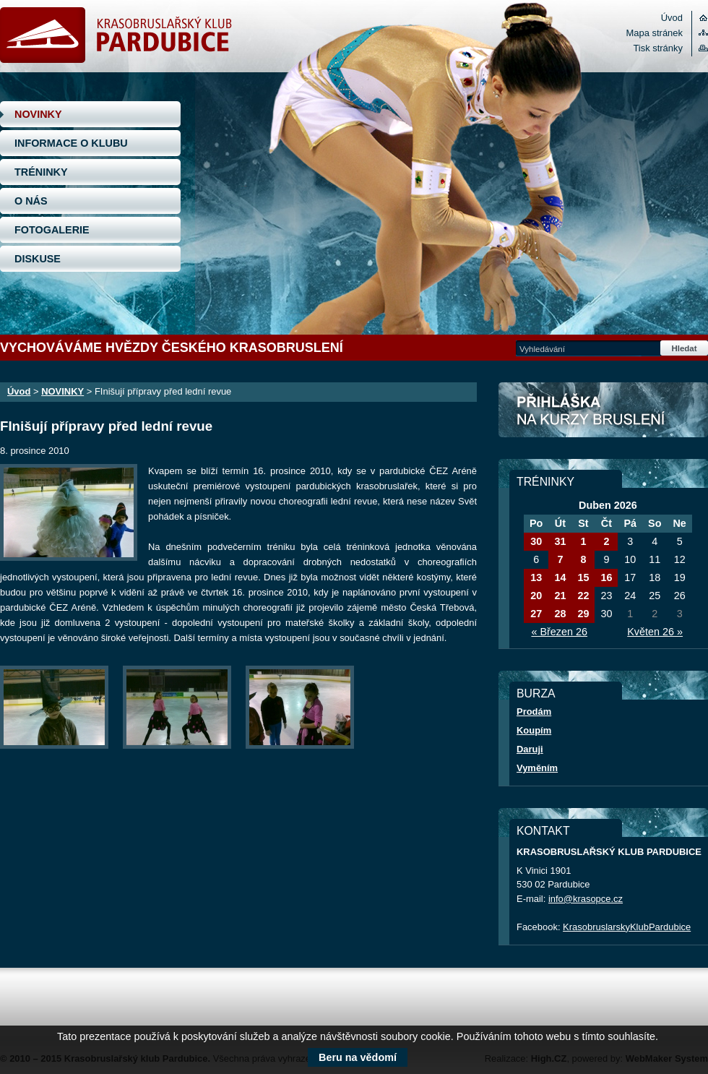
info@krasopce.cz (585, 898)
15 (583, 577)
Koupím (534, 730)
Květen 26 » (655, 631)
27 (536, 613)
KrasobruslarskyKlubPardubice (627, 927)
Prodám (534, 711)
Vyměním (537, 767)
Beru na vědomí (358, 1057)
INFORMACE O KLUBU (71, 143)
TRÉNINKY (41, 172)
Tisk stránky (658, 48)
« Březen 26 (559, 631)
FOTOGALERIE (52, 230)
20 (536, 595)
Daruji (530, 749)
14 (560, 577)
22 (583, 595)
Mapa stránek (654, 32)
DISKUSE (37, 259)
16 (606, 577)
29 (583, 613)
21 (560, 595)
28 (560, 613)
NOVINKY (38, 114)
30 (536, 541)
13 (536, 577)
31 (560, 541)
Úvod (672, 17)
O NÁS (31, 201)
